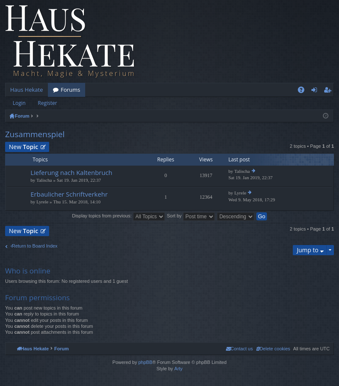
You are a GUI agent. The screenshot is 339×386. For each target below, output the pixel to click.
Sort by (191, 215)
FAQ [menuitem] (304, 91)
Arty (178, 368)
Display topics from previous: (118, 215)
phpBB (145, 362)
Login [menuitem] (316, 91)
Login (19, 103)
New (23, 147)
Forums (70, 89)
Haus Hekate (26, 89)
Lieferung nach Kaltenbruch (71, 173)
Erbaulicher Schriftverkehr (69, 194)
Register (47, 103)
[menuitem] (273, 348)
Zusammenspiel (35, 134)
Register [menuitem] (329, 91)
